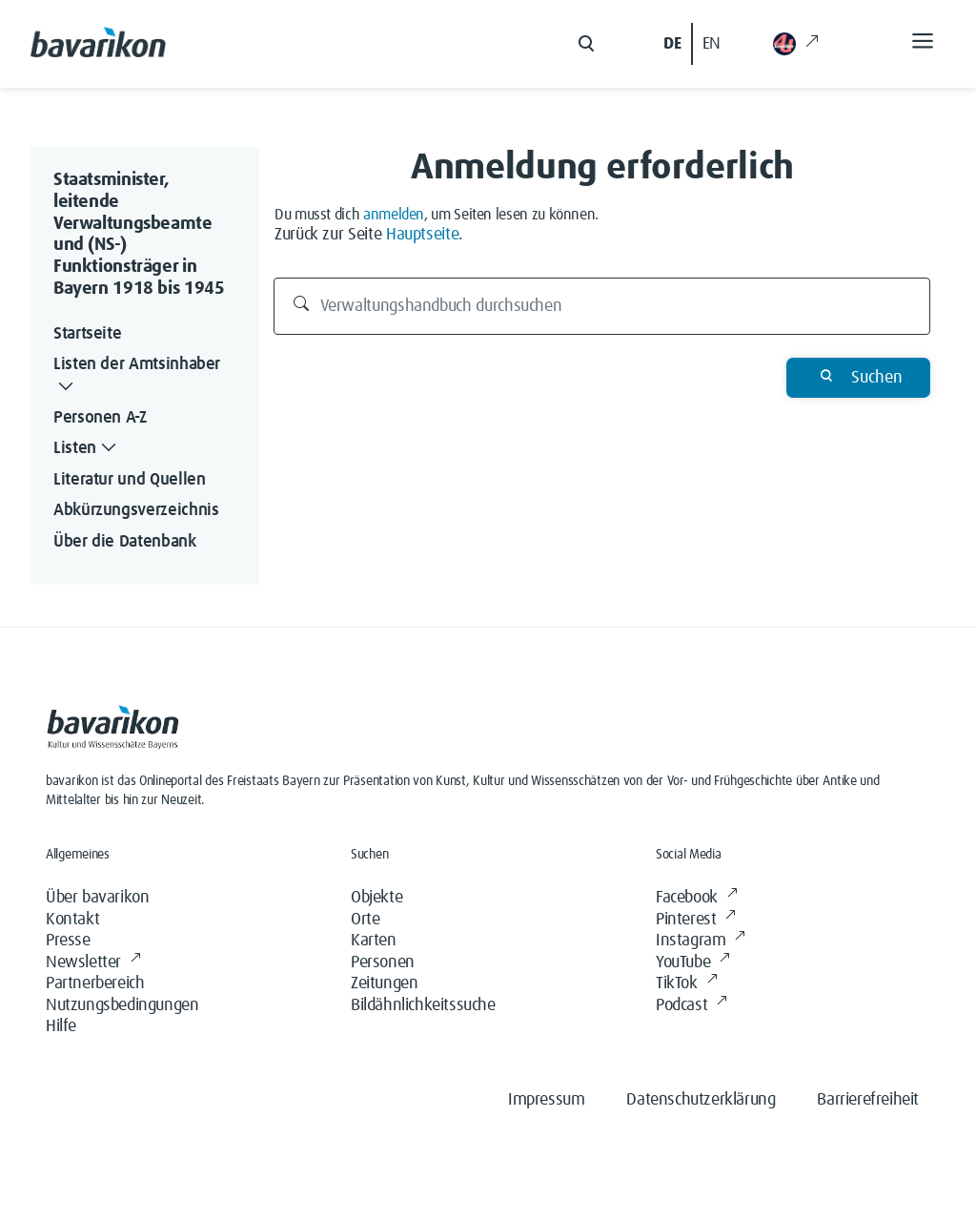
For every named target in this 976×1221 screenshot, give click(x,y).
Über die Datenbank (124, 541)
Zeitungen (384, 983)
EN (711, 43)
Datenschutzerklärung (700, 1099)
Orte (365, 919)
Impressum (546, 1099)
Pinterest (696, 920)
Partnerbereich (95, 983)
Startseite (87, 333)
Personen (383, 962)
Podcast (691, 1006)
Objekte (376, 897)
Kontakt (72, 919)
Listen (86, 449)
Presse (68, 940)
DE (672, 43)
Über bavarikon (97, 897)
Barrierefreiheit (868, 1099)
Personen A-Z (100, 417)
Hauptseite (422, 234)
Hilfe (61, 1026)
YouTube (693, 963)
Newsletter (93, 963)
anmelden (393, 214)
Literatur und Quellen (129, 479)
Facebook (696, 898)
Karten (373, 940)
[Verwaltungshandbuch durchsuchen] (602, 306)
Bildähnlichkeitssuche (423, 1005)
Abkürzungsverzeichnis (135, 510)
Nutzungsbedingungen (122, 1005)
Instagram (700, 941)
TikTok (686, 984)
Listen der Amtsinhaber (136, 377)
